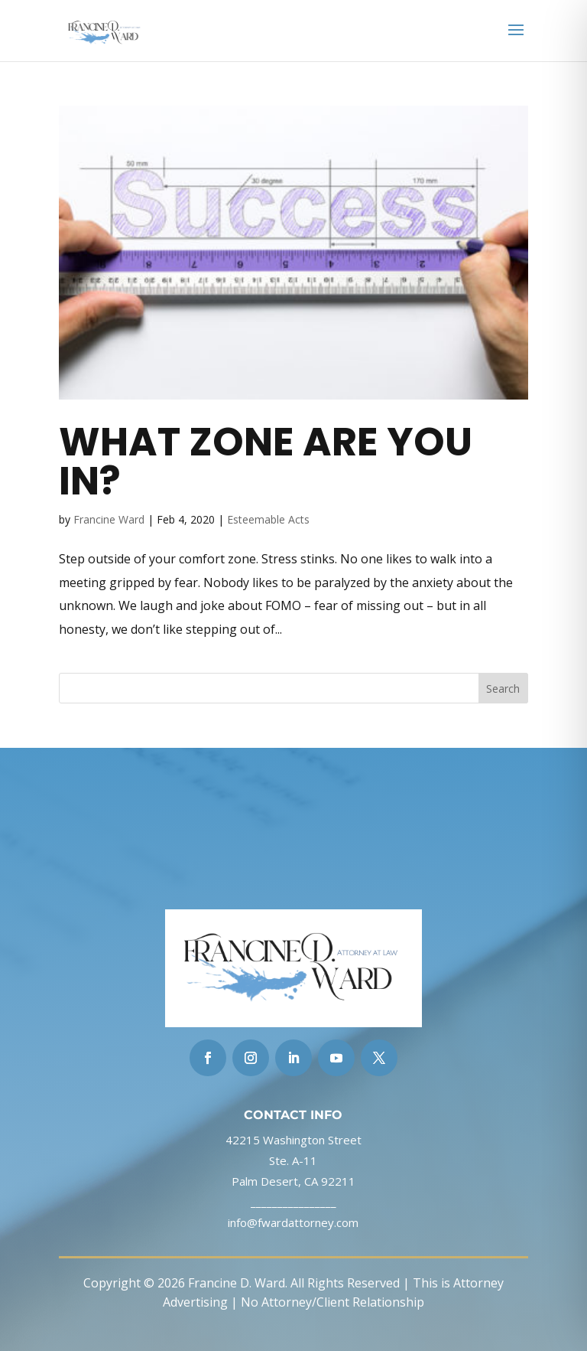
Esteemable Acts (268, 519)
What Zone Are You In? (265, 461)
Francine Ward (108, 519)
